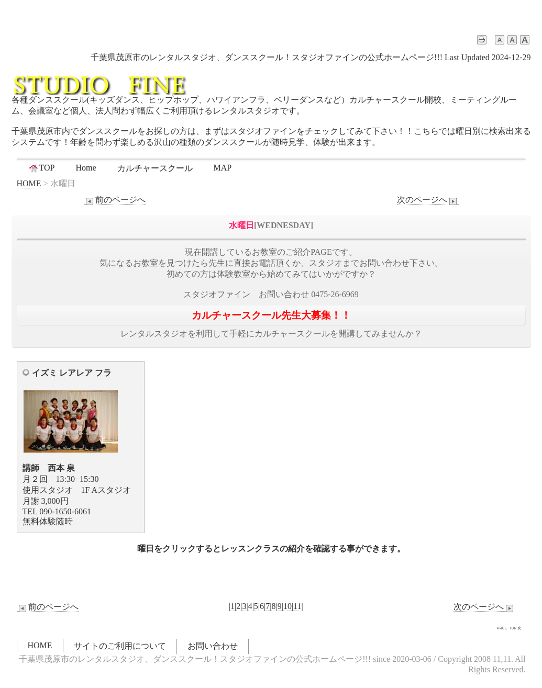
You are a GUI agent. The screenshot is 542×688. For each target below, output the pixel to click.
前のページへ (115, 200)
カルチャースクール (155, 168)
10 (287, 606)
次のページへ (428, 200)
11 (297, 606)
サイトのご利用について (120, 645)
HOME (29, 183)
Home (85, 167)
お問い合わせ (212, 645)
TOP (41, 168)
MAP (223, 167)
